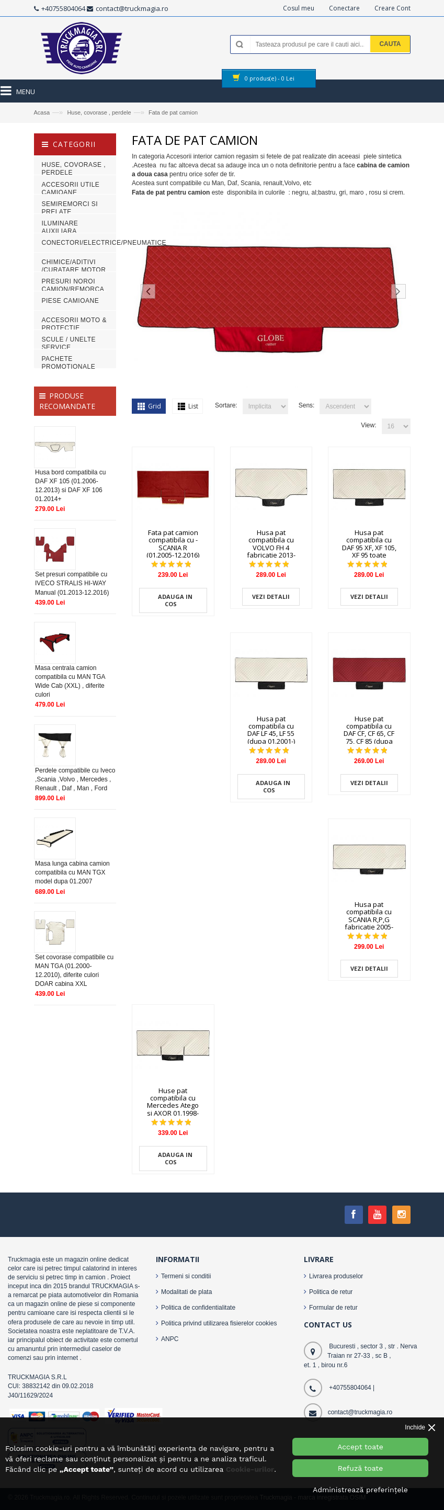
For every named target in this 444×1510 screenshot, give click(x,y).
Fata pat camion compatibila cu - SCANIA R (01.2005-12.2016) (172, 544)
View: (368, 425)
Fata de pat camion (173, 112)
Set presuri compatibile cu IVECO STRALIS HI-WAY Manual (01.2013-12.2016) (72, 583)
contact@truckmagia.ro (132, 8)
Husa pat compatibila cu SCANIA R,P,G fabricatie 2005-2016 (369, 919)
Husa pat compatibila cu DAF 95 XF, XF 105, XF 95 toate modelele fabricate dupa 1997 (369, 555)
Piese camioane (70, 300)
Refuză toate (360, 1468)
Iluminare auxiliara (60, 227)
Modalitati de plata (186, 1292)
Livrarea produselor (336, 1276)
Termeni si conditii (186, 1276)
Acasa (42, 112)
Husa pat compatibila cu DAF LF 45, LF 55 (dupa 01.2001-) (271, 730)
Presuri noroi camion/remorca (73, 285)
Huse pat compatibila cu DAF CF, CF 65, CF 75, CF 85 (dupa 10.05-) (369, 733)
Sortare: (226, 405)
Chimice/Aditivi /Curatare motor (74, 266)
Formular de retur (333, 1307)
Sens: (307, 405)
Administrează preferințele (360, 1489)
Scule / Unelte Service (69, 343)
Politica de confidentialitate (198, 1307)
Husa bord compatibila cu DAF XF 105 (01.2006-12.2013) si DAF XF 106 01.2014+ (70, 486)
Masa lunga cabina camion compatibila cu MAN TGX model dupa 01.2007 (72, 872)
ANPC (169, 1339)
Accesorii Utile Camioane (71, 188)
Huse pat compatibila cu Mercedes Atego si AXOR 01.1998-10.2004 (173, 1105)
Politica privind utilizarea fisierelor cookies (219, 1323)
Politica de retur (330, 1292)
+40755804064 (63, 8)
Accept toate (360, 1447)
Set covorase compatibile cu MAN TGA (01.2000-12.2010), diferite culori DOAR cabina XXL (74, 970)
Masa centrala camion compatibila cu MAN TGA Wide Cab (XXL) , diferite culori (70, 681)
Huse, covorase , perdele (99, 112)
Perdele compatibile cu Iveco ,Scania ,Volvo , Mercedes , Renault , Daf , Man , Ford (75, 779)
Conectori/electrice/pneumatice (104, 242)
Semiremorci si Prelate (70, 207)
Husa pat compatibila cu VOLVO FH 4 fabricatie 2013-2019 (271, 547)
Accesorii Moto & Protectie (74, 324)
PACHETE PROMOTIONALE (69, 362)
